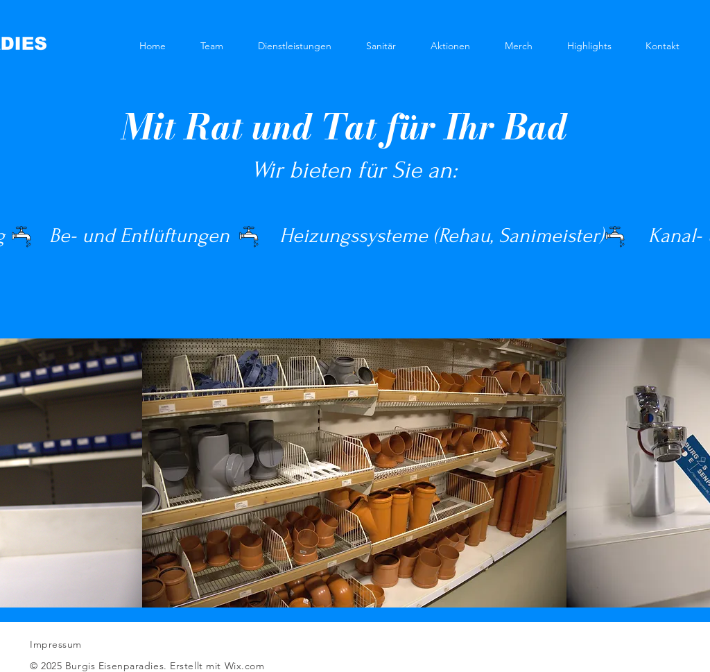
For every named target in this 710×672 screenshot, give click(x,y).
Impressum (56, 644)
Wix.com (245, 666)
